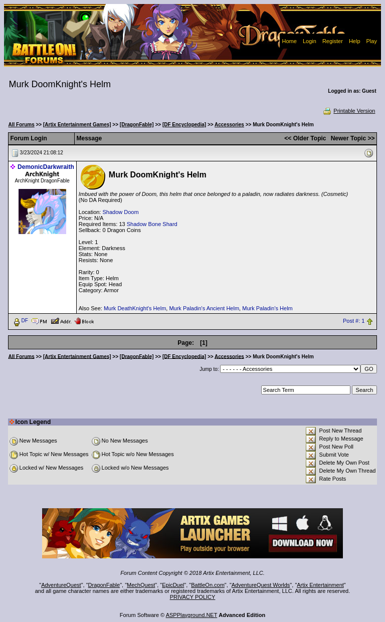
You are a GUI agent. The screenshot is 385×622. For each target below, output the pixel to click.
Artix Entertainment (320, 585)
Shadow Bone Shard (152, 224)
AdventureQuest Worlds (261, 585)
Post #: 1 (353, 321)
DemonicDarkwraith (46, 166)
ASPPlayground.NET (192, 615)
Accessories (229, 124)
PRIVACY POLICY (193, 597)
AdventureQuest (61, 585)
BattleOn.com (208, 585)
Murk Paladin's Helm (267, 308)
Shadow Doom (120, 212)
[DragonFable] (137, 124)
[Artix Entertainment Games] (77, 124)
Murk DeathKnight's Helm (135, 308)
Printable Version (348, 111)
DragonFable (104, 585)
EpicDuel (173, 585)
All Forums (22, 124)
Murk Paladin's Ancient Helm (204, 308)
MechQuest (141, 585)
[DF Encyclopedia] (184, 124)
